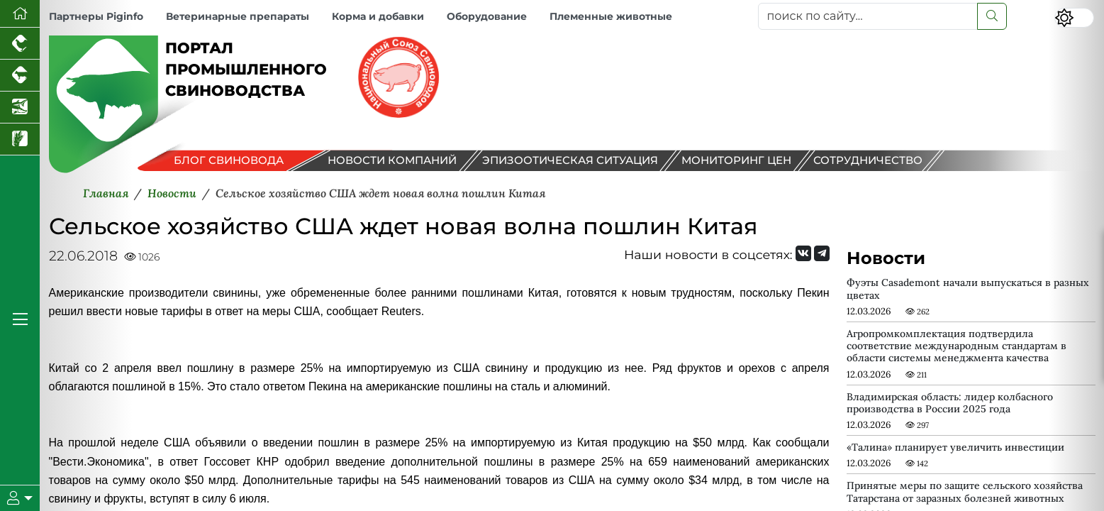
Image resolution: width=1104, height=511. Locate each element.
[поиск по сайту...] (868, 16)
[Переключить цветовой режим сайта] (1074, 18)
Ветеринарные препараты (237, 16)
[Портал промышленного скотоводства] (20, 76)
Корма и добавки (378, 16)
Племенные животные (611, 16)
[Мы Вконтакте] (803, 253)
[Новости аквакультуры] (20, 107)
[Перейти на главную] (20, 14)
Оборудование (487, 16)
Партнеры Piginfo (96, 16)
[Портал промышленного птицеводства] (20, 44)
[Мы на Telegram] (822, 253)
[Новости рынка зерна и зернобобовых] (20, 139)
